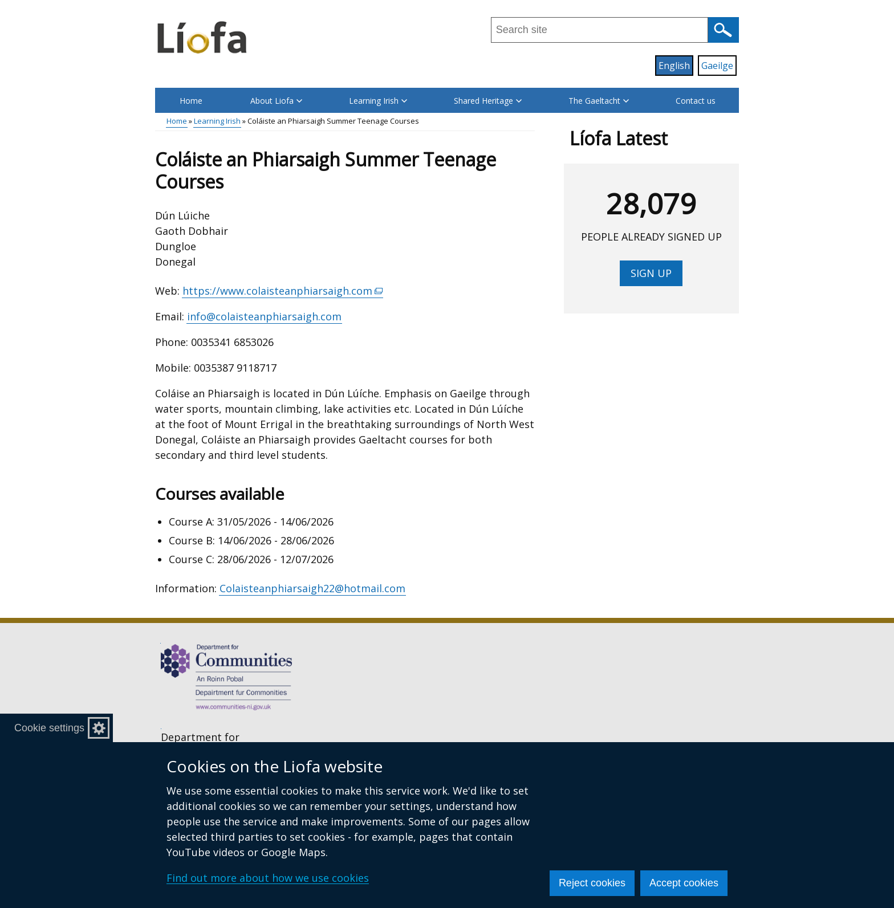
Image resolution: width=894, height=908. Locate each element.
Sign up (651, 273)
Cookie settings (49, 728)
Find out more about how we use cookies (267, 878)
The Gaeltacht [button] (598, 100)
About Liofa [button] (276, 100)
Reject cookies (592, 883)
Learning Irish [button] (378, 100)
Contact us (696, 100)
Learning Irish (217, 121)
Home (191, 100)
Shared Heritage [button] (488, 100)
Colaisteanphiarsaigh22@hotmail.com (312, 588)
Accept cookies (683, 883)
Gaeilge (717, 65)
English (674, 65)
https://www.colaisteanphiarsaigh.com (282, 291)
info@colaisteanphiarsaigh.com (264, 316)
